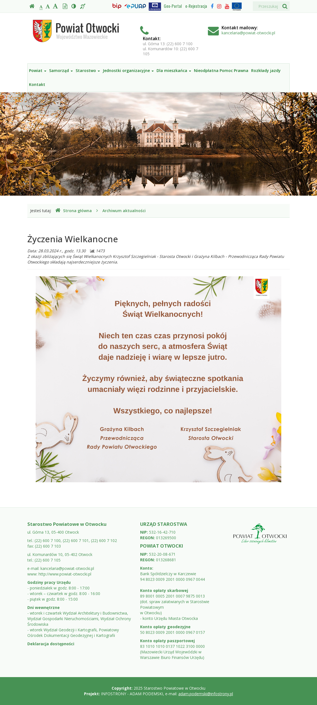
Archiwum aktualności (124, 210)
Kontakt (37, 84)
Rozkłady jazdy (266, 70)
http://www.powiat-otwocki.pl (65, 574)
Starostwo (88, 70)
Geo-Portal (173, 6)
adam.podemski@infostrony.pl (205, 693)
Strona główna (73, 210)
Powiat (37, 70)
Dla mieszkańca (174, 70)
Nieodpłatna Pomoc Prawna (221, 70)
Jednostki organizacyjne (128, 70)
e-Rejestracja (196, 6)
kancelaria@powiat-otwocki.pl (248, 32)
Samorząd (61, 70)
